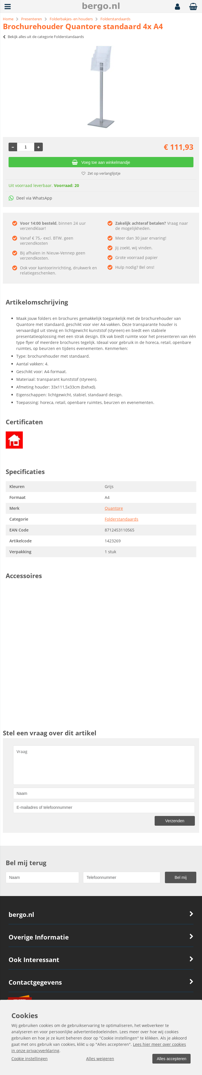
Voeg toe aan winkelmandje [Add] (101, 162)
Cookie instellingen (29, 1058)
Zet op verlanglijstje (101, 173)
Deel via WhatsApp (30, 198)
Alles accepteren (171, 1058)
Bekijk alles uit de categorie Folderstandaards (43, 36)
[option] (101, 87)
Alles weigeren (100, 1058)
